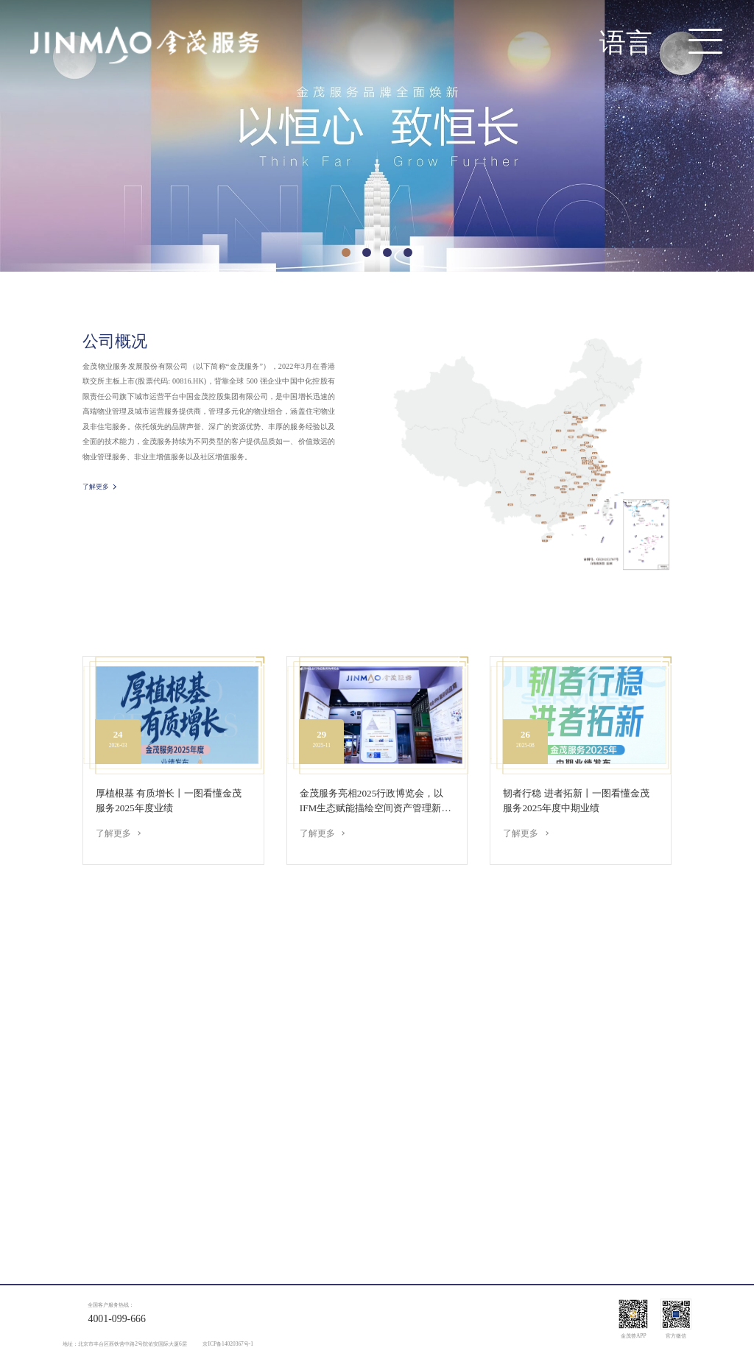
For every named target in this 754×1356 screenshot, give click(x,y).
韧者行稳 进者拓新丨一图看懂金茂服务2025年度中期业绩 (576, 800)
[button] (346, 252)
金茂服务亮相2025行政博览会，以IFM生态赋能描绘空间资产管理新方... (372, 802)
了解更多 (95, 488)
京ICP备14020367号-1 (227, 1344)
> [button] (731, 152)
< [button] (21, 152)
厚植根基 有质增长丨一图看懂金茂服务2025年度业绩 (169, 800)
